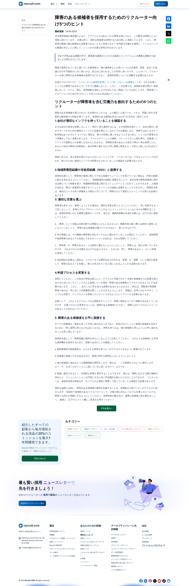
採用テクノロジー (74, 435)
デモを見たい (106, 408)
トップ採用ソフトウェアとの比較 (62, 556)
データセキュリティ (118, 535)
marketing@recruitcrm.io (31, 548)
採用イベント (85, 538)
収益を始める (40, 458)
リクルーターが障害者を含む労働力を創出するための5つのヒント (33, 27)
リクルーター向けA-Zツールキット (92, 553)
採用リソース (85, 531)
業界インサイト (154, 429)
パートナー (84, 562)
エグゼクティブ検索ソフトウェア (62, 538)
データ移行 (53, 552)
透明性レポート (117, 566)
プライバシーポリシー (119, 545)
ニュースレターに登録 (88, 565)
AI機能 (51, 535)
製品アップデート (91, 429)
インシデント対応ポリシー (121, 559)
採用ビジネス (73, 429)
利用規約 (114, 542)
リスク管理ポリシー (118, 570)
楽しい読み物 (109, 429)
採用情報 (145, 542)
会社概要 (145, 531)
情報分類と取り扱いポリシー (122, 563)
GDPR (113, 538)
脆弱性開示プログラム (119, 556)
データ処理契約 (117, 552)
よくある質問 (147, 535)
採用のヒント (93, 435)
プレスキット (147, 538)
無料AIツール (86, 535)
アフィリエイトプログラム (153, 545)
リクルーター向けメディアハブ (92, 542)
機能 (63, 4)
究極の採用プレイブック (89, 545)
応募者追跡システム (57, 531)
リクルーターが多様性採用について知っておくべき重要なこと (108, 82)
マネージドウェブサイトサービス (62, 549)
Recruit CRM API (55, 545)
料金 (70, 4)
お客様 (82, 558)
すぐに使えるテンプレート (131, 429)
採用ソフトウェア (56, 542)
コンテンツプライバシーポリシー (124, 549)
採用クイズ (84, 549)
